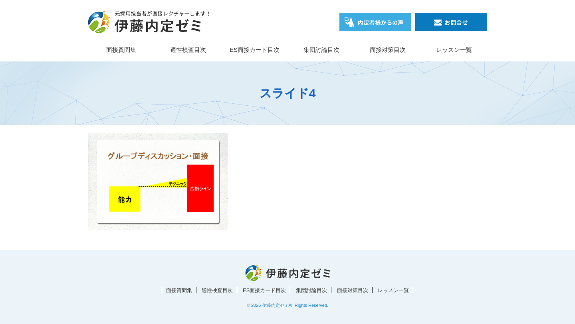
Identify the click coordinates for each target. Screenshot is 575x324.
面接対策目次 (388, 49)
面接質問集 (121, 49)
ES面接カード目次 (255, 49)
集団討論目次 (321, 49)
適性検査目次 (188, 49)
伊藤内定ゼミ (275, 305)
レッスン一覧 (454, 49)
